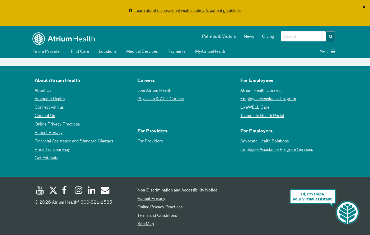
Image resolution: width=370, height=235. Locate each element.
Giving (268, 37)
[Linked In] (91, 191)
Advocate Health (50, 99)
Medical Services (141, 52)
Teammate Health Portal (262, 116)
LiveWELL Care (254, 107)
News (249, 37)
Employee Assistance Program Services (276, 150)
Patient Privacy (49, 133)
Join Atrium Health (154, 91)
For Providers (150, 141)
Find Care (79, 52)
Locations (106, 52)
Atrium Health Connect (261, 91)
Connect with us (49, 107)
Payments (175, 52)
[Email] (104, 191)
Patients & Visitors (219, 37)
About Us (43, 91)
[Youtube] (40, 191)
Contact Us (45, 116)
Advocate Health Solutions (264, 141)
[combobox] (303, 36)
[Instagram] (78, 191)
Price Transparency (52, 150)
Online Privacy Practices (57, 124)
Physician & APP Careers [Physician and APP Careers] (160, 99)
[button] (330, 36)
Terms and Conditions (157, 216)
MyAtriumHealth (209, 52)
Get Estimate (46, 158)
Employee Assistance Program (268, 99)
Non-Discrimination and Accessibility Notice (177, 190)
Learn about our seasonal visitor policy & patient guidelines (187, 11)
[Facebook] (65, 191)
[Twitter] (53, 191)
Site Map (145, 224)
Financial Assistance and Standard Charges (74, 141)
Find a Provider (46, 52)
